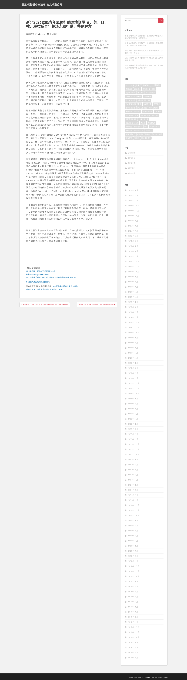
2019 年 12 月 (133, 566)
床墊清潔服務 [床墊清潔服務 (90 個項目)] (147, 111)
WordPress (163, 677)
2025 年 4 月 (133, 246)
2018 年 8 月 (133, 647)
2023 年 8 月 (133, 342)
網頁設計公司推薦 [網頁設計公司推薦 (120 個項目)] (143, 134)
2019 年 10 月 (133, 576)
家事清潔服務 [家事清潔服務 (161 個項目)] (153, 108)
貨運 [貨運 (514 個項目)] (160, 134)
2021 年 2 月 (133, 495)
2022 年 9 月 (133, 398)
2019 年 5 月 (133, 601)
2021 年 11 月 (133, 449)
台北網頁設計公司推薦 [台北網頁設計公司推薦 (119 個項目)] (133, 104)
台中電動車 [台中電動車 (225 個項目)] (147, 96)
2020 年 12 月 (133, 505)
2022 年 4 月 (133, 424)
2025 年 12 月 (133, 205)
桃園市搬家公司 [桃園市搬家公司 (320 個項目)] (131, 119)
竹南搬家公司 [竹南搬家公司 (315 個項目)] (154, 127)
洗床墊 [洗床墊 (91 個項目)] (143, 123)
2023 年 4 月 (133, 363)
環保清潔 (53, 34)
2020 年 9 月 (133, 520)
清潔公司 (131, 158)
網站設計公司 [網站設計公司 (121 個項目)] (139, 130)
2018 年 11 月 (133, 632)
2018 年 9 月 (133, 642)
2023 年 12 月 (133, 322)
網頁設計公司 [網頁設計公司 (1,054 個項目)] (130, 134)
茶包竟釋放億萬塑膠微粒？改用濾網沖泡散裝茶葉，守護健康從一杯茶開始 (144, 36)
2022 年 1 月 (133, 439)
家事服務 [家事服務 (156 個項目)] (157, 104)
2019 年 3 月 (133, 612)
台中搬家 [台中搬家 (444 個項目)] (140, 93)
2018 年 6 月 (133, 657)
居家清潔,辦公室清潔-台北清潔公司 (41, 4)
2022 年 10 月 (133, 393)
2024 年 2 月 (133, 312)
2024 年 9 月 (133, 276)
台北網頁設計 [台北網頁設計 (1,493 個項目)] (130, 100)
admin (42, 34)
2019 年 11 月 (133, 571)
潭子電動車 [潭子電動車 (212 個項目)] (138, 127)
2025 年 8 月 (133, 226)
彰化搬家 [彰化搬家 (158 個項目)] (158, 111)
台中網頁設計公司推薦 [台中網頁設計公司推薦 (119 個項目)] (133, 96)
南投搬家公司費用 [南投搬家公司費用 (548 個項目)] (149, 89)
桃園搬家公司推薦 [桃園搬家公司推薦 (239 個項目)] (132, 123)
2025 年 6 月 (133, 236)
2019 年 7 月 (133, 591)
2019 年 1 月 (133, 622)
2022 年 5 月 (133, 419)
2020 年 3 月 (133, 551)
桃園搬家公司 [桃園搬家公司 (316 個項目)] (143, 119)
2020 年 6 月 (133, 535)
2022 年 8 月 (133, 403)
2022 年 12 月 (133, 383)
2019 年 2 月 (133, 617)
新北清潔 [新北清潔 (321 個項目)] (155, 115)
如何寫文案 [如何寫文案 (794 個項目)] (147, 104)
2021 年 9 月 (133, 459)
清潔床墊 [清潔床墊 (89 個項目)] (129, 127)
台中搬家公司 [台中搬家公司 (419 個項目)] (150, 93)
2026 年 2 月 (133, 195)
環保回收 (131, 168)
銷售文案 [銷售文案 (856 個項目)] (129, 138)
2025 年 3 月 (133, 251)
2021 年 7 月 (133, 469)
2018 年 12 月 (133, 627)
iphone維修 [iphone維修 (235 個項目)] (130, 85)
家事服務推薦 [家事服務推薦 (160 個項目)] (142, 108)
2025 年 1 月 (133, 256)
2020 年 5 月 (133, 540)
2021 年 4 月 (133, 485)
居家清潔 (131, 153)
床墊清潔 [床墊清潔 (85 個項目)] (137, 111)
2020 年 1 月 (133, 561)
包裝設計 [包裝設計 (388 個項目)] (129, 89)
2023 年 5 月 (133, 358)
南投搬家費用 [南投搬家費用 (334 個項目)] (130, 93)
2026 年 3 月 (133, 190)
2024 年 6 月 (133, 292)
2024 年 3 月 (133, 307)
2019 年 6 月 (133, 596)
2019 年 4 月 (133, 607)
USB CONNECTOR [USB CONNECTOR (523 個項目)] (143, 85)
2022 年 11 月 (133, 388)
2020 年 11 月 (133, 510)
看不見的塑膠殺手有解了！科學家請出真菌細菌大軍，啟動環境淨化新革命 (144, 44)
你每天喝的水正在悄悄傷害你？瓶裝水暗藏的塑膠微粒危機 (144, 59)
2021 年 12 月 (133, 444)
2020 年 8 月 (133, 525)
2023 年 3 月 (133, 368)
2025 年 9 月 (133, 220)
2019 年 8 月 (133, 586)
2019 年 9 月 (133, 581)
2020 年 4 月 (133, 546)
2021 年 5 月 (133, 480)
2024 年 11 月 (133, 266)
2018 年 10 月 (133, 637)
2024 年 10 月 (133, 271)
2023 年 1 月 (133, 378)
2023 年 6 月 (133, 353)
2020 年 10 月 (133, 515)
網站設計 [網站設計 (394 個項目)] (129, 130)
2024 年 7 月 (133, 286)
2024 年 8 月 (133, 281)
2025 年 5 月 (133, 241)
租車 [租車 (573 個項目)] (146, 127)
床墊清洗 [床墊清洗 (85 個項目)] (129, 111)
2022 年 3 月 (133, 429)
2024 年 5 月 (133, 297)
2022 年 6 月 (133, 413)
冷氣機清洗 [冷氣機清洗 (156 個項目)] (156, 85)
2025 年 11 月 (133, 210)
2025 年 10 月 (133, 215)
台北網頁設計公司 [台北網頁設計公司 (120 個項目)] (143, 100)
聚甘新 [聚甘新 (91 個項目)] (154, 134)
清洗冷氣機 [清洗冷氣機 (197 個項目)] (151, 123)
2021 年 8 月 (133, 464)
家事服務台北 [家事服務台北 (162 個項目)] (130, 108)
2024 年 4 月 (133, 302)
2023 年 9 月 (133, 337)
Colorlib (147, 677)
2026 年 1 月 (133, 200)
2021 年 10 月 (133, 454)
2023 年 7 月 (133, 347)
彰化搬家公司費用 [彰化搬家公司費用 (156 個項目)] (132, 115)
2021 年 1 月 (133, 500)
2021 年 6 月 (133, 474)
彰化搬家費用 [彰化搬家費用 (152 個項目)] (145, 115)
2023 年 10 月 (133, 332)
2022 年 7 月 (133, 408)
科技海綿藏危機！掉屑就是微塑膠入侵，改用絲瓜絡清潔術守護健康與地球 (144, 66)
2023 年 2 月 (133, 373)
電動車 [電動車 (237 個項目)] (136, 138)
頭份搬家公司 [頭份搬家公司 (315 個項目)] (146, 138)
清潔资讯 (131, 163)
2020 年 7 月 (133, 530)
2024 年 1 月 (133, 317)
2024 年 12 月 (133, 261)
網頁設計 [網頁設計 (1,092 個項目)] (149, 130)
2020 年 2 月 (133, 556)
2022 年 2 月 (133, 434)
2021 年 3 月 (133, 490)
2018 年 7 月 (133, 652)
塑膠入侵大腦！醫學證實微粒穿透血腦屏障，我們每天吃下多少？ (144, 51)
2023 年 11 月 (133, 327)
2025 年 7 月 (133, 231)
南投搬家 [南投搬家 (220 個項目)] (137, 89)
